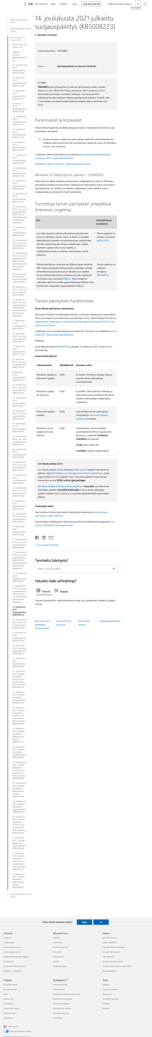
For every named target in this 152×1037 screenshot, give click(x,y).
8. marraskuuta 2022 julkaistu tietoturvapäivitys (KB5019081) (19, 278)
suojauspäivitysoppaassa (95, 154)
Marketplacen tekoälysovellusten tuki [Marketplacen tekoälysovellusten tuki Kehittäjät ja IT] (66, 994)
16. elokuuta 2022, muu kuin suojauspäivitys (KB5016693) (19, 363)
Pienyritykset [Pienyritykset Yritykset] (8, 1018)
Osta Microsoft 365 (91, 4)
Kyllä (84, 922)
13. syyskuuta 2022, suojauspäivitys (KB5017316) (19, 350)
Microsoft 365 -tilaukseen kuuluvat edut (43, 624)
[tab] (44, 591)
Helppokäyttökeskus (110, 621)
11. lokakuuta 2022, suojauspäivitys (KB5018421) (19, 324)
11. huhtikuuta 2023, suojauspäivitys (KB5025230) (19, 159)
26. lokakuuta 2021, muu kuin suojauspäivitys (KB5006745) (19, 649)
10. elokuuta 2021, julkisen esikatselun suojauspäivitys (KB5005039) (19, 752)
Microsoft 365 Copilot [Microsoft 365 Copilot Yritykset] (11, 1008)
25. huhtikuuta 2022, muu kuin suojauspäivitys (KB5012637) (19, 466)
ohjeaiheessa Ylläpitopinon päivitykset (54, 321)
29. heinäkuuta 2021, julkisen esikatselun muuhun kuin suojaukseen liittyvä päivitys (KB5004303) (19, 770)
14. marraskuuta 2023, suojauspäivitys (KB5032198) (19, 69)
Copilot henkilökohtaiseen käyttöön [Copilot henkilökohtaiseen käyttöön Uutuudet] (16, 957)
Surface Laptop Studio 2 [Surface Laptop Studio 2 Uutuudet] (12, 947)
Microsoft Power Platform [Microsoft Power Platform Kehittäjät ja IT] (62, 1008)
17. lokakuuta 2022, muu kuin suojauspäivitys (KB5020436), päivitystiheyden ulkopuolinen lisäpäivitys (19, 307)
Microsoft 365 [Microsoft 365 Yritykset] (9, 1004)
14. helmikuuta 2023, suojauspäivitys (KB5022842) (19, 184)
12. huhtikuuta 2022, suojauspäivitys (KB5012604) (19, 479)
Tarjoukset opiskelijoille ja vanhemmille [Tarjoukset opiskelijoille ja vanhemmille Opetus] (117, 966)
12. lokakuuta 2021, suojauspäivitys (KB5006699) (19, 662)
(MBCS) (67, 278)
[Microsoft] (14, 4)
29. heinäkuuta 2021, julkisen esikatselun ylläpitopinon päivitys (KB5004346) (19, 790)
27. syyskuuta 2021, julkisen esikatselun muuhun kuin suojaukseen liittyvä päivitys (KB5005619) (19, 679)
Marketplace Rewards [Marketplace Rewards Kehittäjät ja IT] (61, 1013)
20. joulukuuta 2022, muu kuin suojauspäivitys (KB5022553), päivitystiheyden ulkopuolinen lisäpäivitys (19, 214)
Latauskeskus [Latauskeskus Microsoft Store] (57, 942)
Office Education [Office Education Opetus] (108, 957)
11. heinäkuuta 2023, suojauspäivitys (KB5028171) (19, 120)
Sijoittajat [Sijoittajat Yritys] (106, 1004)
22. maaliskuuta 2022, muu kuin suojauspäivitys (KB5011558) (19, 492)
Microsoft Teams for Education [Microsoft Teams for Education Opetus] (114, 947)
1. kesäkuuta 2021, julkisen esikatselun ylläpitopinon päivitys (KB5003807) (18, 881)
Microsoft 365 (41, 4)
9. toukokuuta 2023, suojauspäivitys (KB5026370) (19, 146)
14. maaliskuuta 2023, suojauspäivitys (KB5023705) (19, 172)
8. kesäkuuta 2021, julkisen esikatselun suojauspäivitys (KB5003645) (19, 843)
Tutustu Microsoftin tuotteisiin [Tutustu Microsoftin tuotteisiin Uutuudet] (15, 966)
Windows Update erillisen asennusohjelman (60, 486)
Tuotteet (63, 4)
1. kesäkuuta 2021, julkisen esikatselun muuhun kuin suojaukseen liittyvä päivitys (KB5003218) (19, 861)
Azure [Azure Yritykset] (6, 994)
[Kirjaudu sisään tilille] (144, 4)
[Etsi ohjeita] (137, 3)
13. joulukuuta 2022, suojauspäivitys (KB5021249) (19, 231)
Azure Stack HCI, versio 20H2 (20, 895)
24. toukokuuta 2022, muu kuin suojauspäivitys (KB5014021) (19, 440)
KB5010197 (103, 240)
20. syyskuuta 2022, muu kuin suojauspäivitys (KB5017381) (19, 337)
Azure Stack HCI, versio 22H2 (20, 30)
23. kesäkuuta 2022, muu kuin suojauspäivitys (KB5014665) (19, 414)
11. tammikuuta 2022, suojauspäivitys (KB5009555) (19, 577)
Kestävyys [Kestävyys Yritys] (106, 1008)
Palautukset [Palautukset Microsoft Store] (57, 952)
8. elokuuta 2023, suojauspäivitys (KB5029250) (19, 107)
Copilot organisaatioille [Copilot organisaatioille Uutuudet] (12, 952)
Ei (101, 922)
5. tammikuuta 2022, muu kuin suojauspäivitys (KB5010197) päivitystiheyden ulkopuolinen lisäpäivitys (19, 594)
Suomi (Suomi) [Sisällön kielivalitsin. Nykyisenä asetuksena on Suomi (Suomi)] (13, 1026)
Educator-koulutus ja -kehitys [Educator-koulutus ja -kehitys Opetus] (113, 961)
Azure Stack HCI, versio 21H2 (17, 38)
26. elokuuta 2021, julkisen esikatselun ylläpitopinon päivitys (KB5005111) (18, 735)
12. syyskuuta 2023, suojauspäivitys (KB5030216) (19, 94)
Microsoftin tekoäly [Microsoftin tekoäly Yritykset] (10, 985)
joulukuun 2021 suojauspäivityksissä (54, 157)
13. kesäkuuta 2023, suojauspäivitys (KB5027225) (19, 133)
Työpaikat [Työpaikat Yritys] (106, 985)
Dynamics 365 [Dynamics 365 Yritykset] (9, 999)
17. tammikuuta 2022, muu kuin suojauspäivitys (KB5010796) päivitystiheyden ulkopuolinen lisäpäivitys (19, 560)
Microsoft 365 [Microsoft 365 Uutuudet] (9, 961)
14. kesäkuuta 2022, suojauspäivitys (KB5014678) (19, 427)
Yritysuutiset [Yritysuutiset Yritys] (107, 994)
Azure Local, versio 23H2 (18, 21)
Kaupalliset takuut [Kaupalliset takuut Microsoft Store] (59, 966)
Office (53, 4)
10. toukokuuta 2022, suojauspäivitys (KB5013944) (19, 453)
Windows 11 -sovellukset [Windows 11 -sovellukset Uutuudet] (12, 971)
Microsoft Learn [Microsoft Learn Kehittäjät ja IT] (58, 989)
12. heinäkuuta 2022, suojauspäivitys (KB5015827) (19, 401)
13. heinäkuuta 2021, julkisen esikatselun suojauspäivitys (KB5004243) (19, 806)
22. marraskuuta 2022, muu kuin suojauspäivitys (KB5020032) (19, 244)
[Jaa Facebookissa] (37, 537)
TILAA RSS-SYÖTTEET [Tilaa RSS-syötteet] (48, 545)
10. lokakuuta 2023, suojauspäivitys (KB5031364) (19, 81)
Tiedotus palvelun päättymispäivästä (19, 56)
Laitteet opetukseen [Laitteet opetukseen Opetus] (110, 942)
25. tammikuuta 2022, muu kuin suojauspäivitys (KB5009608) (19, 543)
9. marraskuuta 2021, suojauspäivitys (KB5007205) (19, 636)
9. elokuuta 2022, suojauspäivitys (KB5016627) (19, 376)
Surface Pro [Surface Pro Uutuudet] (8, 938)
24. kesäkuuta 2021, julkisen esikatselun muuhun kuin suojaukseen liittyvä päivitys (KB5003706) (19, 824)
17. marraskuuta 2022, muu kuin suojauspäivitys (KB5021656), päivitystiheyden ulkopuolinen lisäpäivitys (19, 261)
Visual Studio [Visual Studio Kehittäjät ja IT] (57, 1018)
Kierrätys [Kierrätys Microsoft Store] (56, 961)
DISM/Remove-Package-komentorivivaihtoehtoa (77, 473)
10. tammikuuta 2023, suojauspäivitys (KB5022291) (19, 197)
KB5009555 (103, 275)
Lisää (74, 4)
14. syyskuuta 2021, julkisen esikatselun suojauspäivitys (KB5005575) (19, 697)
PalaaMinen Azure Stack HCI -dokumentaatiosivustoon (63, 163)
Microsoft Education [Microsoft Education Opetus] (110, 938)
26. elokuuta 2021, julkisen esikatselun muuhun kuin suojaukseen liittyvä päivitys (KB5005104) (19, 715)
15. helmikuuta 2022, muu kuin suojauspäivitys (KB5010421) (19, 517)
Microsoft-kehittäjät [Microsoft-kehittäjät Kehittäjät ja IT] (60, 985)
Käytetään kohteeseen (47, 34)
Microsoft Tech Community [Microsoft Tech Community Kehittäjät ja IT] (62, 999)
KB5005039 (64, 346)
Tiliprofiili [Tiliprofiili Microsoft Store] (56, 938)
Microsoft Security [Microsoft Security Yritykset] (10, 989)
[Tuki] (30, 4)
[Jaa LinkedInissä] (42, 537)
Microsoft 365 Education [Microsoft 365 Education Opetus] (111, 952)
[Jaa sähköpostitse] (49, 537)
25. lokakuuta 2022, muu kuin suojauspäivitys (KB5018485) (19, 290)
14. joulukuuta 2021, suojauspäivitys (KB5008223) (19, 611)
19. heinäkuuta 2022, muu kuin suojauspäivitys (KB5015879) (19, 389)
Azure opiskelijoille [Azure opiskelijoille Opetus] (109, 971)
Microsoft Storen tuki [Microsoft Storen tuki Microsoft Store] (60, 947)
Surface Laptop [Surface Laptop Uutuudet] (9, 942)
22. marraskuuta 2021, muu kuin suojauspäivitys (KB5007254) (19, 623)
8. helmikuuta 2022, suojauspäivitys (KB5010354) (19, 530)
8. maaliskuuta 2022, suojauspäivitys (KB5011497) (19, 504)
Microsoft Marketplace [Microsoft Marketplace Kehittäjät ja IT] (61, 1004)
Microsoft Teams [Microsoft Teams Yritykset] (10, 1013)
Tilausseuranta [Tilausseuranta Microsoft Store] (58, 957)
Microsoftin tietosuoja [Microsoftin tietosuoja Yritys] (110, 999)
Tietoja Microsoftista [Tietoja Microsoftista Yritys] (110, 989)
